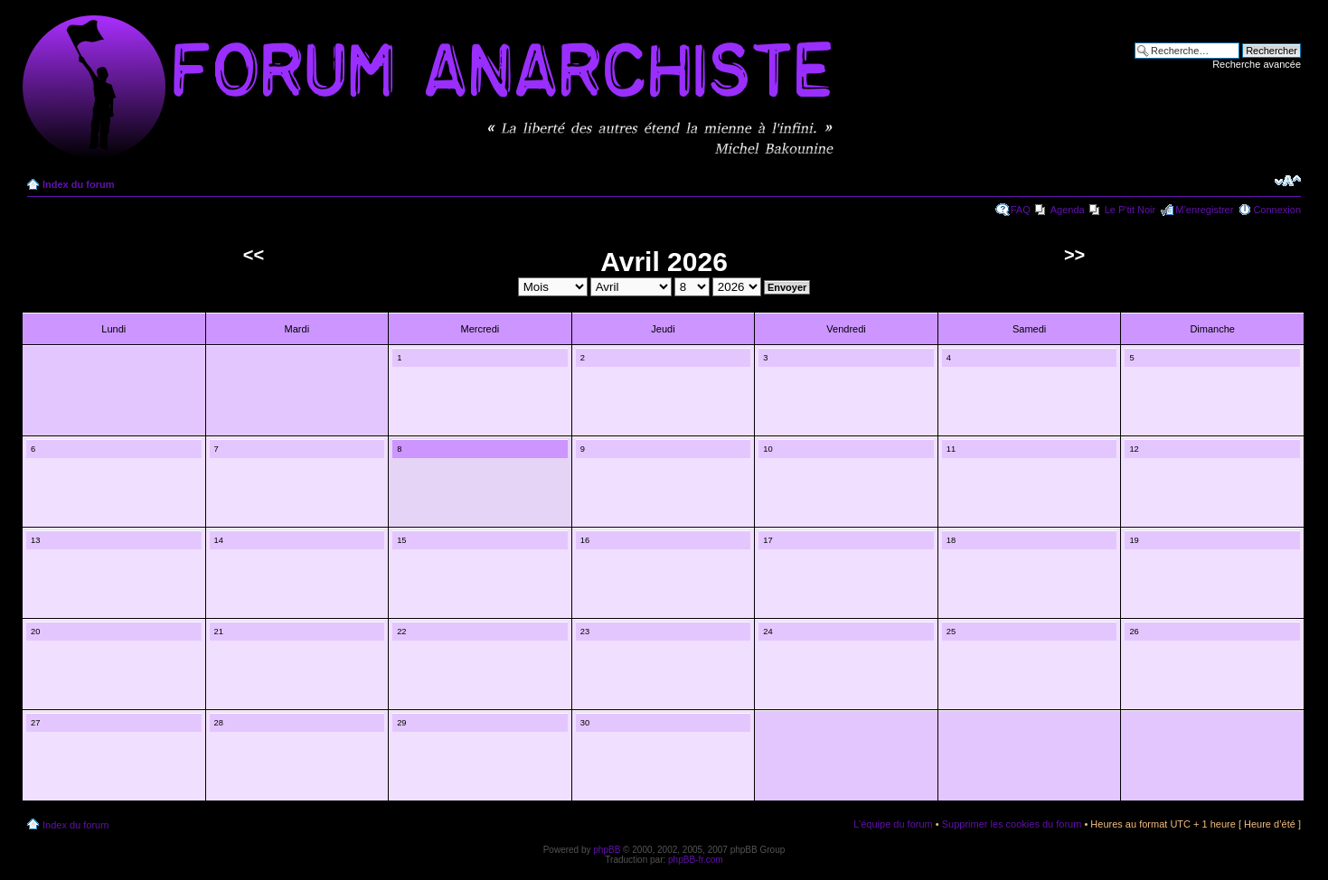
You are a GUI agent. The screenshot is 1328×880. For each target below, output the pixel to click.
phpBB (606, 850)
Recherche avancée (1256, 64)
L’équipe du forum (892, 824)
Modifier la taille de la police (1288, 181)
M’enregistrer (1204, 209)
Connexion (1277, 209)
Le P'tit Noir (1130, 209)
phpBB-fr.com (695, 860)
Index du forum (78, 184)
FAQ (1021, 209)
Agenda (1067, 209)
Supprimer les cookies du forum (1012, 824)
